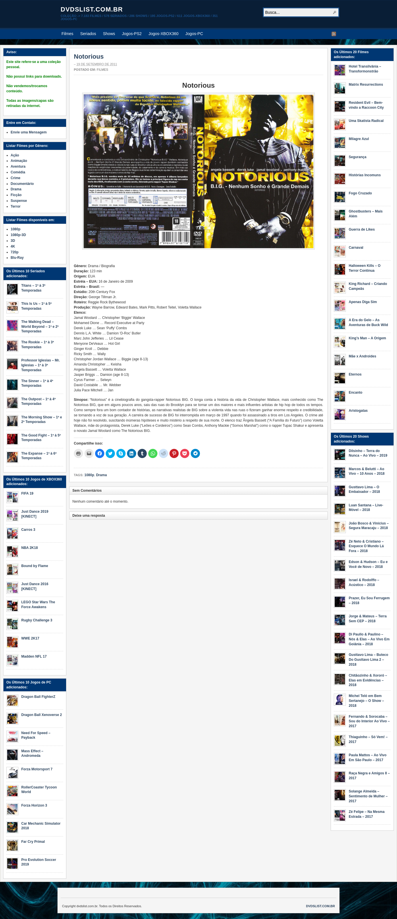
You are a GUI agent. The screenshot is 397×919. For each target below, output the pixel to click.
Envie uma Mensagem (29, 132)
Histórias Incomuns (365, 175)
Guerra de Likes (362, 229)
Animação (19, 161)
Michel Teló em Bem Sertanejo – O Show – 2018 (366, 701)
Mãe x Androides (362, 356)
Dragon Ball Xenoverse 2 (41, 715)
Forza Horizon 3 (34, 805)
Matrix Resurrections (366, 85)
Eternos (355, 374)
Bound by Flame (34, 566)
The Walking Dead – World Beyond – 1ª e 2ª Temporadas (40, 327)
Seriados (88, 33)
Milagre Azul (359, 139)
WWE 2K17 (30, 638)
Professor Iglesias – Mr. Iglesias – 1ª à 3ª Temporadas (40, 365)
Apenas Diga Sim (363, 302)
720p (14, 252)
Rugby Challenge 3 (36, 620)
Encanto (355, 392)
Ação (15, 155)
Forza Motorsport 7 (37, 769)
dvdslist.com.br (92, 9)
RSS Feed (334, 34)
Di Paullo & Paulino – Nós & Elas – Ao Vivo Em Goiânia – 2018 (369, 639)
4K (13, 246)
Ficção (16, 195)
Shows (109, 33)
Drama (101, 475)
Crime (15, 178)
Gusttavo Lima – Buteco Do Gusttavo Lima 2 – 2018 (368, 660)
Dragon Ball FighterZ (38, 697)
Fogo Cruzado (360, 193)
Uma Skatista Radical (366, 121)
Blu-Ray (17, 258)
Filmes (67, 33)
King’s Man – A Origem (367, 338)
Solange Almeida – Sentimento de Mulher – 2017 (368, 796)
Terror (15, 206)
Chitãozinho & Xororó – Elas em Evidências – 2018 (368, 680)
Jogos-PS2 (132, 33)
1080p (89, 475)
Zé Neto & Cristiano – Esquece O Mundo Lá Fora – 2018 (366, 546)
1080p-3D (18, 235)
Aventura (18, 166)
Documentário (22, 184)
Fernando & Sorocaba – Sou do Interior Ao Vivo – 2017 (369, 721)
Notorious (89, 56)
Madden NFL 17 (34, 656)
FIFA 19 (27, 493)
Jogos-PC (194, 33)
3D (13, 241)
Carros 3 (28, 530)
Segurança (357, 157)
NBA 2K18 (29, 548)
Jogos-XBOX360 (163, 33)
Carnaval (356, 248)
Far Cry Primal (33, 842)
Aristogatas (358, 411)
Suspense (19, 201)
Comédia (18, 172)
